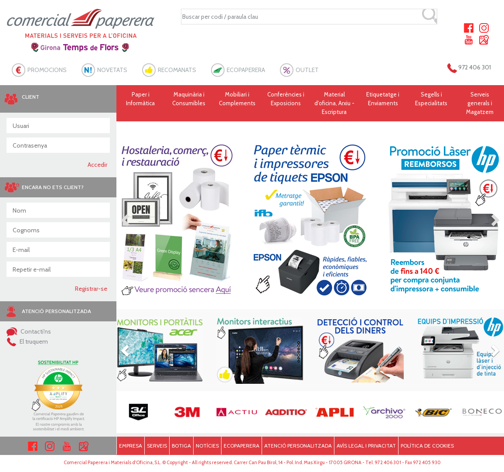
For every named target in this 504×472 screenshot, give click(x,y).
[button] (126, 219)
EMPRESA (130, 445)
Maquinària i (189, 99)
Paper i (140, 99)
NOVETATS (112, 70)
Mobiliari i (237, 99)
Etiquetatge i (382, 99)
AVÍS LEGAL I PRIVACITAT (366, 445)
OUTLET (307, 70)
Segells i (431, 99)
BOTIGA (181, 445)
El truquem (27, 341)
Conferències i (285, 99)
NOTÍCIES (207, 445)
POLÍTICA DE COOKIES (427, 445)
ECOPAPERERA (246, 70)
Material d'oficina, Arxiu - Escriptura (334, 103)
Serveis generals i (480, 103)
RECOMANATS (177, 70)
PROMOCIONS (47, 70)
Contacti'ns (29, 331)
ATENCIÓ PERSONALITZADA (298, 445)
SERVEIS (157, 445)
